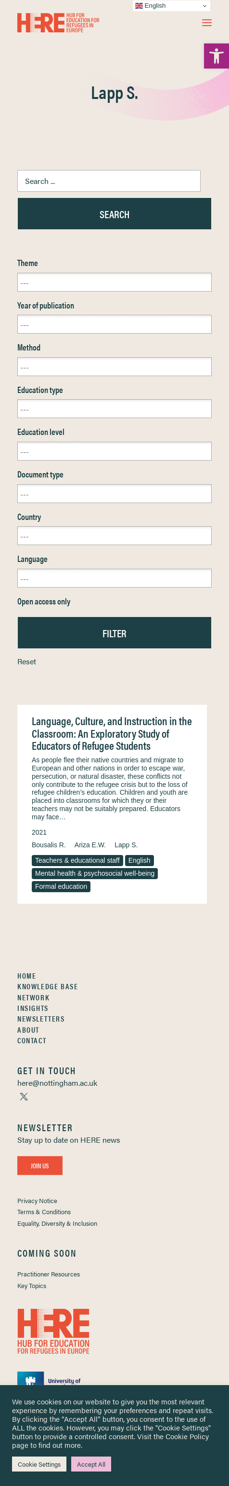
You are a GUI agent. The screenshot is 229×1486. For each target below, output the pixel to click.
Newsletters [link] (41, 1018)
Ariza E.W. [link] (90, 845)
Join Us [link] (40, 1165)
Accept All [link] (91, 1464)
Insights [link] (33, 1007)
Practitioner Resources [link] (48, 1273)
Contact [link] (31, 1040)
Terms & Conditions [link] (44, 1211)
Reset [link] (26, 661)
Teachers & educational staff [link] (77, 860)
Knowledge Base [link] (47, 986)
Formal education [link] (61, 886)
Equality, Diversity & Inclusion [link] (57, 1223)
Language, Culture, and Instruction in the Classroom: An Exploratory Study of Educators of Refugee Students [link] (112, 733)
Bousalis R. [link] (49, 845)
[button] (207, 22)
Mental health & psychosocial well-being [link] (94, 873)
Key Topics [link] (31, 1285)
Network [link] (33, 997)
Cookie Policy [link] (187, 1436)
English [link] (139, 860)
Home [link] (26, 975)
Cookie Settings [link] (39, 1464)
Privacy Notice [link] (37, 1200)
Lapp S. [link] (126, 845)
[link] (216, 56)
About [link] (28, 1029)
